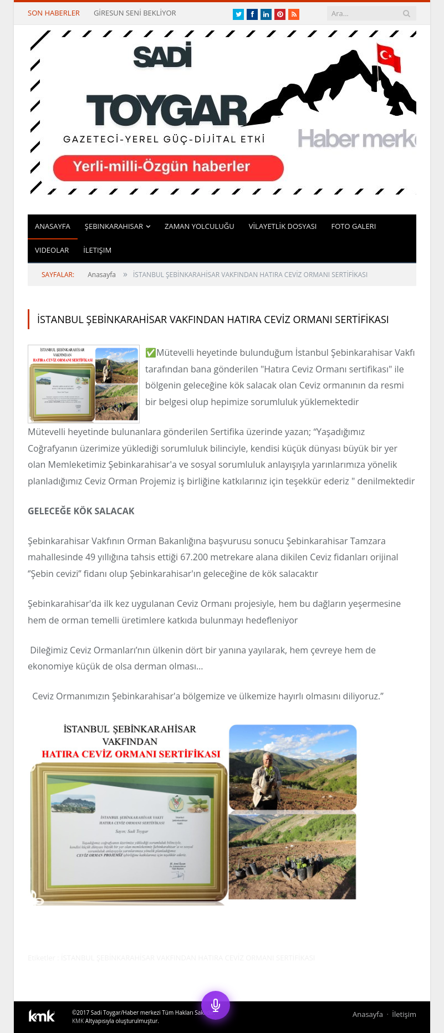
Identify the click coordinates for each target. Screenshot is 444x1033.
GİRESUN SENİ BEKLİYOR (135, 13)
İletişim (97, 250)
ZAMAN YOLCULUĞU (199, 226)
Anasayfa (52, 226)
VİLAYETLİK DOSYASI (283, 226)
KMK (78, 1021)
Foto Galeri (353, 226)
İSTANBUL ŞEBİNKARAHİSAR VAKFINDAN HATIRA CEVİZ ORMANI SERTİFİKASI (213, 319)
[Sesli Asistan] (215, 1005)
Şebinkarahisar (114, 226)
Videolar (52, 250)
